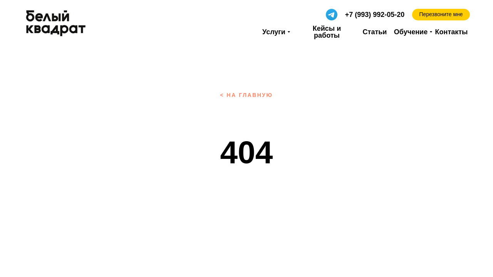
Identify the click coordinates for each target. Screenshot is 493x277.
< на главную (246, 95)
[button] (441, 14)
